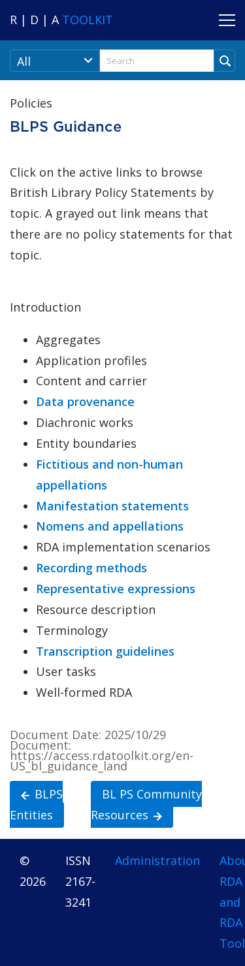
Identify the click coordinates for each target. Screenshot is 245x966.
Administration (157, 860)
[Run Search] (224, 61)
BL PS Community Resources (146, 803)
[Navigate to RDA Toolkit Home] (61, 19)
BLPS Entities (36, 803)
